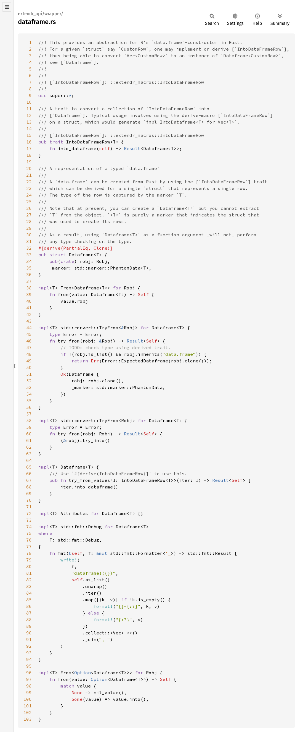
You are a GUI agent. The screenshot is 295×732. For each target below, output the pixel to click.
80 (29, 566)
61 (29, 440)
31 (29, 241)
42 (29, 314)
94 (29, 659)
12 (29, 115)
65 (29, 467)
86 (29, 606)
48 (29, 354)
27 (29, 215)
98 (29, 686)
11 (29, 108)
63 (29, 453)
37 (29, 281)
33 (29, 254)
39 (29, 294)
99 (29, 692)
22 (29, 181)
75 (29, 533)
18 (29, 155)
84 (29, 593)
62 (29, 447)
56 (29, 407)
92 (29, 646)
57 (29, 414)
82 (29, 579)
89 (29, 626)
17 (29, 148)
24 (29, 195)
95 (29, 666)
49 (29, 361)
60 (29, 433)
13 (29, 122)
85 (29, 599)
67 (29, 480)
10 (29, 102)
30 (29, 234)
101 (27, 706)
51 (29, 374)
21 (29, 175)
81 (29, 573)
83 (29, 586)
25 (29, 201)
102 (27, 712)
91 (29, 639)
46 (29, 341)
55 (29, 400)
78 (29, 553)
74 (29, 526)
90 (29, 633)
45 (29, 334)
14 (29, 128)
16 (29, 142)
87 (29, 613)
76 (29, 540)
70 (29, 500)
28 (29, 221)
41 (29, 307)
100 (27, 699)
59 (29, 427)
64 (29, 460)
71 (29, 506)
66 (29, 473)
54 (29, 394)
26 (29, 208)
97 (29, 679)
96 (29, 672)
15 (29, 135)
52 (29, 380)
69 (29, 493)
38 (29, 288)
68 (29, 487)
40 (29, 301)
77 (29, 546)
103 (27, 719)
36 (29, 274)
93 (29, 652)
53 (29, 387)
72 (29, 513)
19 (29, 161)
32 (29, 248)
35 (29, 268)
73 (29, 520)
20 (29, 168)
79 (29, 560)
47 (29, 347)
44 (29, 327)
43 (29, 321)
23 (29, 188)
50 (29, 367)
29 (29, 228)
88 (29, 619)
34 (29, 261)
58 (29, 420)
